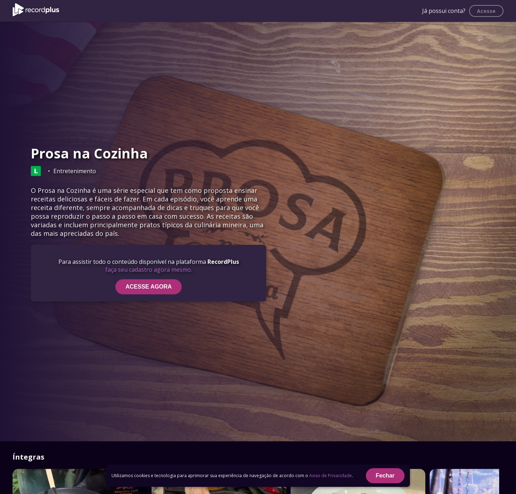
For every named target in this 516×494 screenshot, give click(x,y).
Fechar (385, 475)
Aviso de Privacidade (330, 475)
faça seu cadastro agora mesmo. (148, 270)
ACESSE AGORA (148, 287)
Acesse (486, 11)
